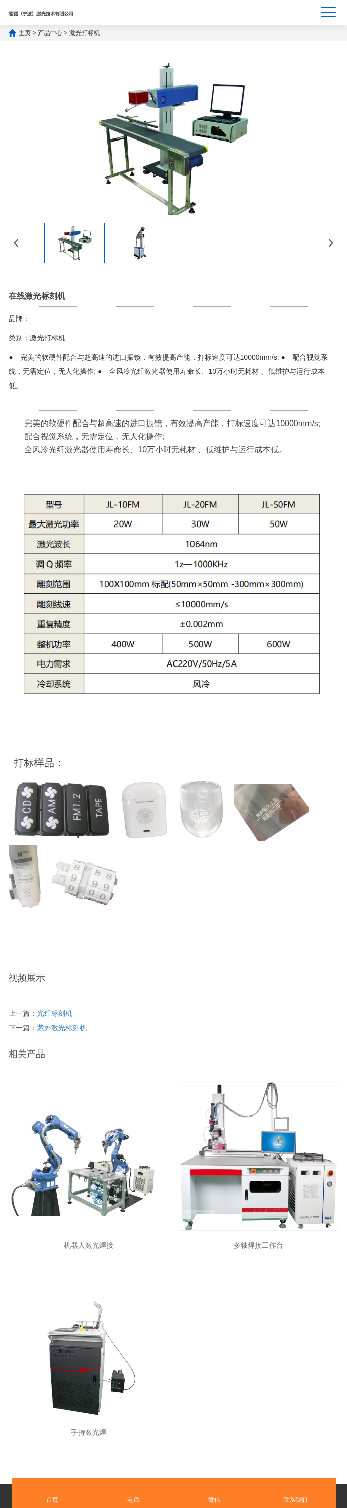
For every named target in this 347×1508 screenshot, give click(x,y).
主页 (25, 33)
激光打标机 (84, 33)
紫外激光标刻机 (62, 1028)
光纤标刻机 (54, 1013)
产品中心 (50, 33)
